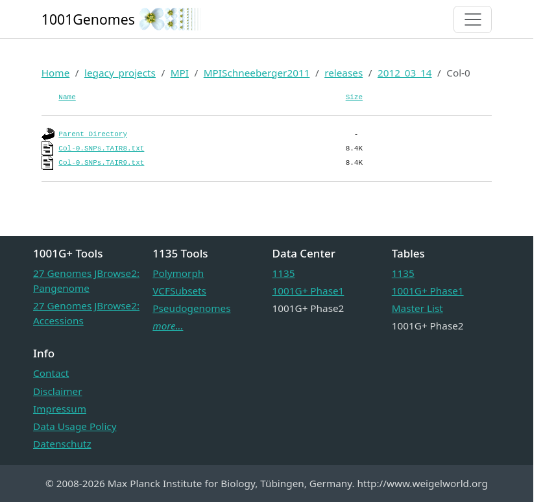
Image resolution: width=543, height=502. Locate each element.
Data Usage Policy (74, 426)
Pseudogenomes (191, 308)
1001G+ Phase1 (308, 290)
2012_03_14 (405, 72)
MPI (180, 72)
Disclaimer (57, 391)
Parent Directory (92, 134)
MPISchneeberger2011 (257, 72)
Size (354, 97)
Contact (51, 372)
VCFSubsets (179, 290)
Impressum (59, 408)
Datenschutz (62, 443)
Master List (417, 308)
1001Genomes (88, 19)
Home (56, 72)
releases (343, 72)
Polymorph (178, 273)
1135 (283, 273)
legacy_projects (120, 72)
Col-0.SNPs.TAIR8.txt (101, 148)
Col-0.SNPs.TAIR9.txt (101, 163)
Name (66, 97)
